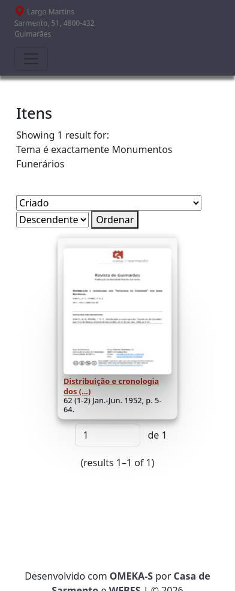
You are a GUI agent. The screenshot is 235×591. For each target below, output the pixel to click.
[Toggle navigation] (31, 59)
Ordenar (115, 219)
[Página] (107, 435)
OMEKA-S (131, 576)
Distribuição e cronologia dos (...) (111, 386)
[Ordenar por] (108, 203)
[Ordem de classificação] (52, 219)
